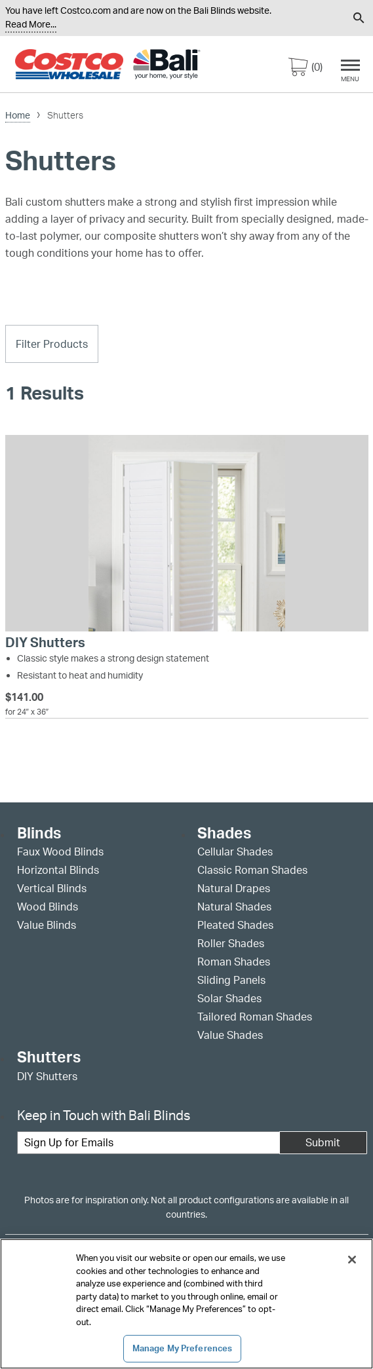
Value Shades (230, 1034)
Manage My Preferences (182, 1348)
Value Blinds (46, 924)
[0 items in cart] (305, 69)
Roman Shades (233, 961)
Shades (224, 833)
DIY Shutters (47, 1076)
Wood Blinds (47, 906)
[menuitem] (303, 18)
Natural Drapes (233, 888)
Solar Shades (229, 998)
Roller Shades (230, 943)
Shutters (49, 1057)
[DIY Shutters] (186, 581)
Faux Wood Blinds (60, 851)
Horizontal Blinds (58, 869)
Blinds (39, 833)
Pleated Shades (235, 924)
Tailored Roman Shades (254, 1016)
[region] (186, 1304)
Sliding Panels (231, 979)
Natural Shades (234, 906)
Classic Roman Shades (252, 869)
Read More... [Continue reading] (30, 23)
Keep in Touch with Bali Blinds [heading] (103, 1115)
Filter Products (52, 343)
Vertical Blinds (52, 888)
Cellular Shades (235, 851)
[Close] (352, 1259)
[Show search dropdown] (359, 18)
